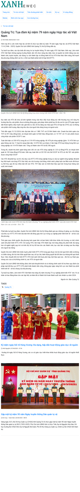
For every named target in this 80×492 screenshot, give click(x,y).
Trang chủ (6, 12)
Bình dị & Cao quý (17, 18)
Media (5, 18)
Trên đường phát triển (35, 12)
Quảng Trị (8, 287)
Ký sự (57, 12)
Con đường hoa (32, 18)
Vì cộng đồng (68, 12)
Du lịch (48, 12)
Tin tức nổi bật (18, 12)
